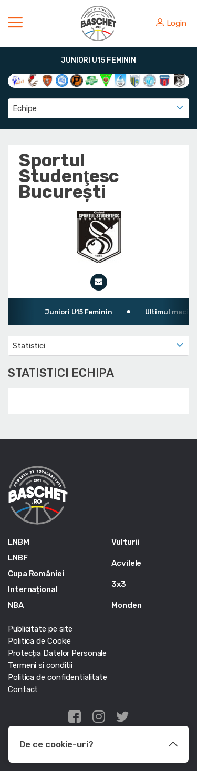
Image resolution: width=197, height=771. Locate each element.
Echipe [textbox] (24, 108)
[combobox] (98, 108)
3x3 (118, 584)
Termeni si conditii (40, 665)
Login (171, 23)
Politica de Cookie (39, 641)
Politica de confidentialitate (57, 677)
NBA (16, 605)
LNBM (18, 542)
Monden (126, 605)
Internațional (33, 589)
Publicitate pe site (40, 629)
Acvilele (126, 563)
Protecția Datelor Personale (57, 653)
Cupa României (36, 573)
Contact (23, 689)
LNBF (18, 558)
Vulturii (125, 542)
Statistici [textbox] (29, 346)
